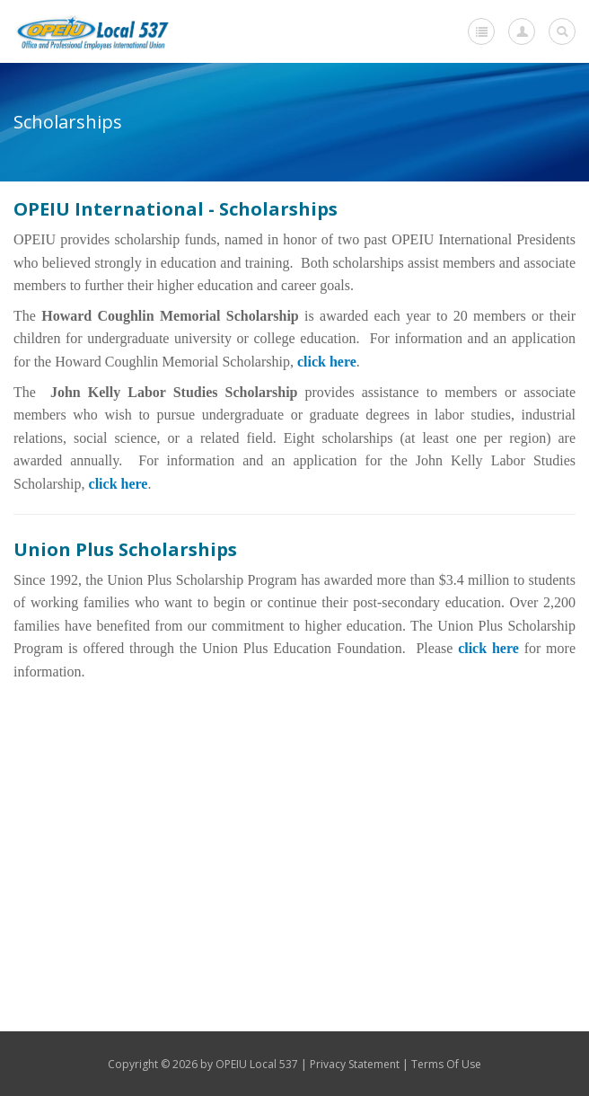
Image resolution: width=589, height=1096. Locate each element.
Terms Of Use (446, 1064)
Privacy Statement (355, 1064)
